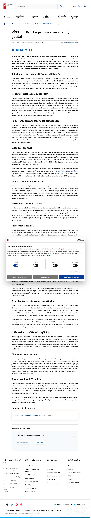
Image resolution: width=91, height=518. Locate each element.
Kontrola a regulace (74, 17)
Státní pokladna (29, 478)
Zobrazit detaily (75, 272)
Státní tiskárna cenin (52, 479)
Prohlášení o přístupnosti (31, 510)
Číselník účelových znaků (75, 472)
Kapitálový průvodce (30, 491)
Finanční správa (51, 469)
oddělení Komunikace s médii (71, 42)
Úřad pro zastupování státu (54, 476)
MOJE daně (71, 469)
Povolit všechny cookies (71, 277)
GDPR (61, 510)
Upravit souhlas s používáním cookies (49, 510)
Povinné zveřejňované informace (15, 510)
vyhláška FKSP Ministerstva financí (66, 171)
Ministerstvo (8, 17)
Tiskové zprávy (30, 23)
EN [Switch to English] (80, 6)
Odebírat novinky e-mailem (63, 504)
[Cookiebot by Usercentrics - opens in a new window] (76, 240)
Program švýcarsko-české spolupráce (32, 470)
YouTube (17, 504)
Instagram (21, 504)
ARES (69, 466)
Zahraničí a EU (62, 17)
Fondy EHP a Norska (30, 466)
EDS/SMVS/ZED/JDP (74, 483)
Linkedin (12, 504)
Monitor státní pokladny (31, 481)
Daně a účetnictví (46, 17)
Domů (8, 24)
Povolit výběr (45, 277)
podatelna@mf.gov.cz (16, 477)
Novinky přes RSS (80, 504)
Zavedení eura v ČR (30, 488)
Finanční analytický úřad (53, 472)
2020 (38, 23)
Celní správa (50, 466)
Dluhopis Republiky (30, 474)
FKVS (69, 476)
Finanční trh (35, 17)
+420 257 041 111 (15, 473)
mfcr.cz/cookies (46, 255)
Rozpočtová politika (20, 17)
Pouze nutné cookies (19, 277)
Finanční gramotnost (30, 485)
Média (22, 23)
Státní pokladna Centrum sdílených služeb (53, 484)
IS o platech (71, 479)
